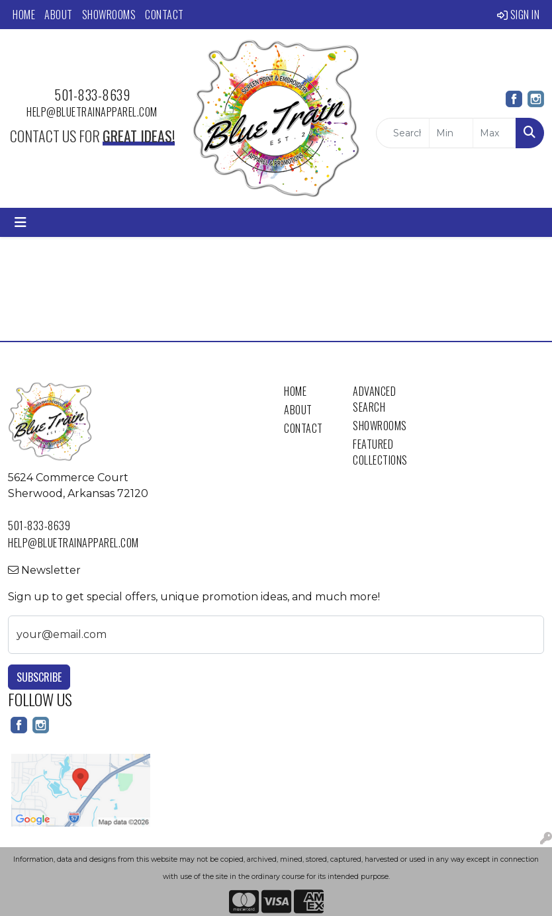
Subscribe (39, 677)
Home (24, 15)
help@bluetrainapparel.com (92, 112)
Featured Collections (379, 452)
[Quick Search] (403, 133)
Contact (164, 15)
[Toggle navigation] (20, 222)
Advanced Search (374, 399)
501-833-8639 (92, 95)
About (58, 15)
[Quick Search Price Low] (451, 133)
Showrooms (109, 15)
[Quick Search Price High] (494, 133)
